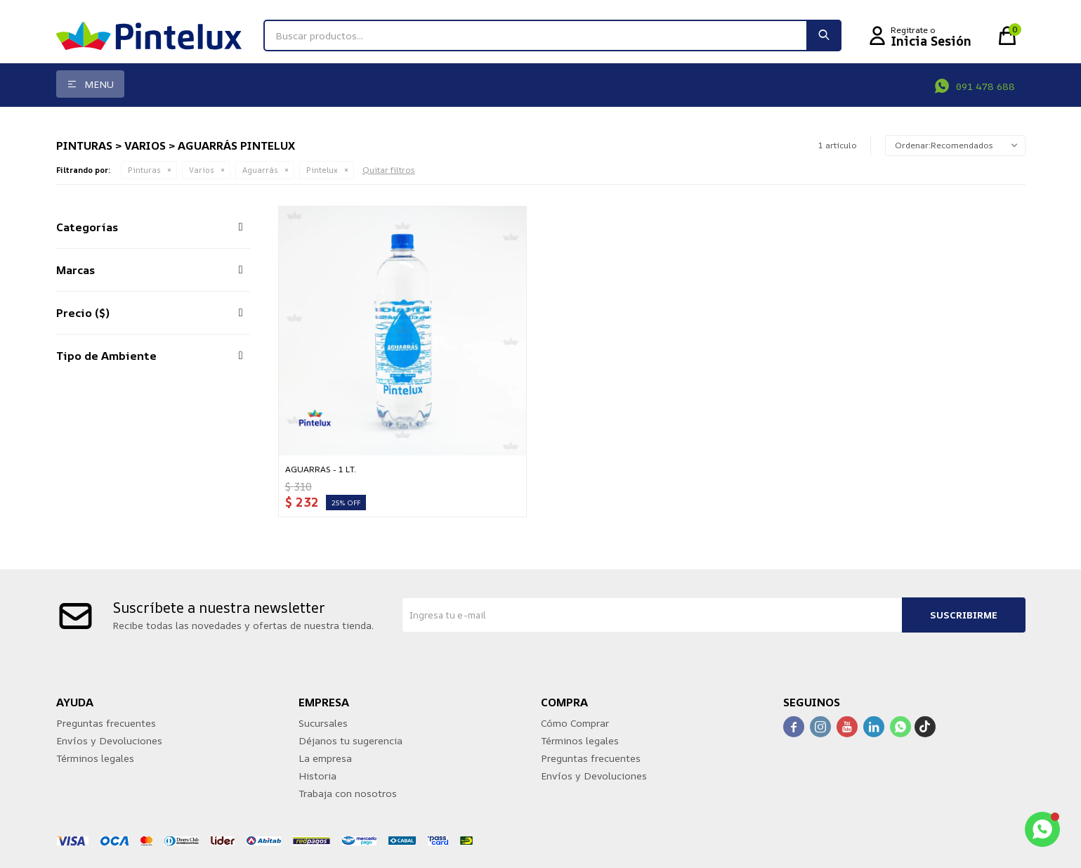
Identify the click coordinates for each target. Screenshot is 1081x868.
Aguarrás (260, 169)
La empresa (325, 758)
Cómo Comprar (575, 723)
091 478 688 (985, 86)
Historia (317, 775)
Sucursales (323, 723)
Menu (99, 84)
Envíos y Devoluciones (109, 740)
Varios (201, 169)
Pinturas (144, 169)
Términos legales (95, 758)
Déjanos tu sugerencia (350, 740)
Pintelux (322, 169)
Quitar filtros (388, 170)
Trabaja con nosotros (348, 793)
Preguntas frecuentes (106, 723)
